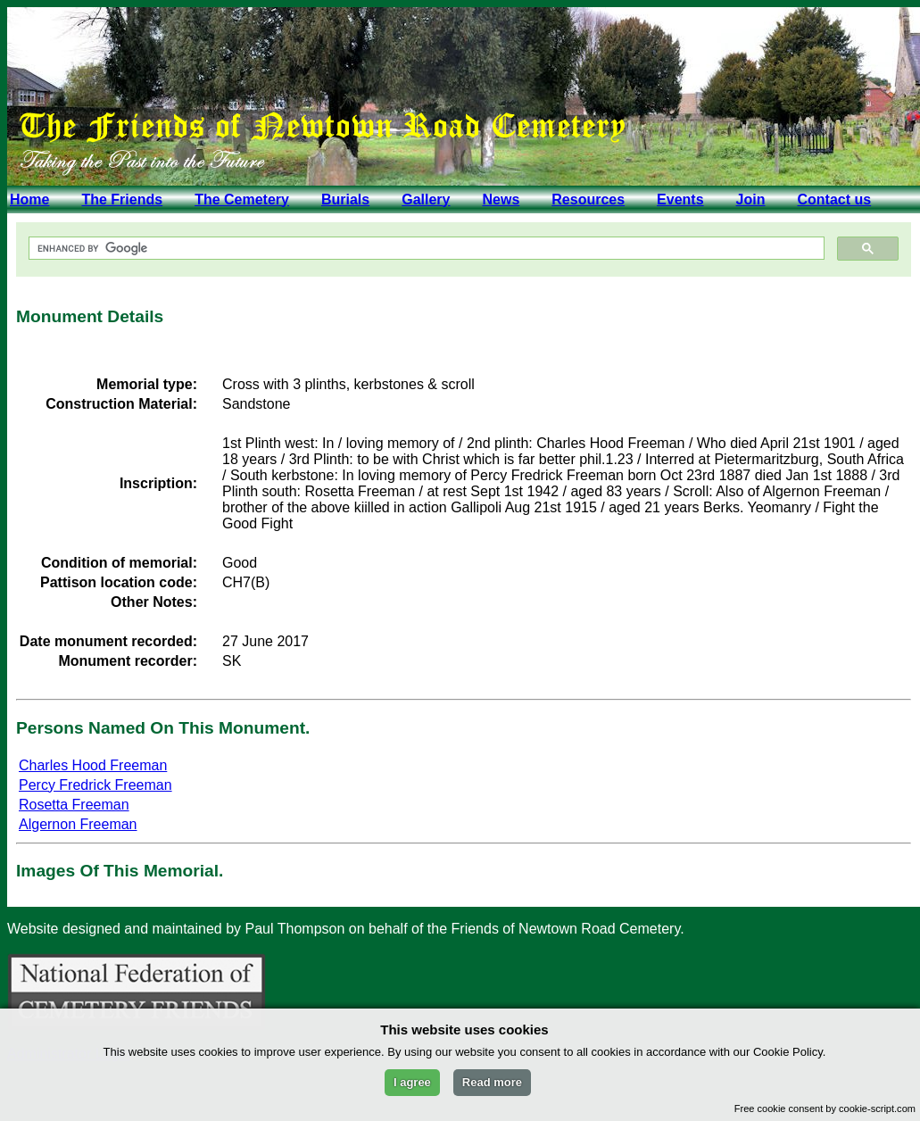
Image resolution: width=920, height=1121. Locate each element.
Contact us (834, 199)
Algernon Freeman (78, 824)
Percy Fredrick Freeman (95, 785)
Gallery (426, 199)
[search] (424, 248)
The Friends (121, 199)
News (500, 199)
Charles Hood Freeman (93, 765)
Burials (345, 199)
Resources (588, 199)
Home (29, 199)
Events (680, 199)
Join (751, 199)
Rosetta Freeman (74, 804)
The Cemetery (242, 199)
